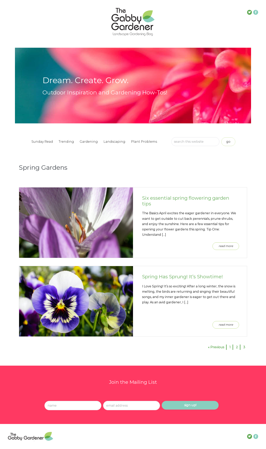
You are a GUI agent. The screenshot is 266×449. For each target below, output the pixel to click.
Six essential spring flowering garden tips (185, 201)
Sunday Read (42, 141)
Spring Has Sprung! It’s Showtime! (182, 276)
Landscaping (114, 141)
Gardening (89, 141)
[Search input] (195, 141)
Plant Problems (144, 141)
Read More (226, 246)
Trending (66, 141)
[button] (228, 141)
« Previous (216, 347)
